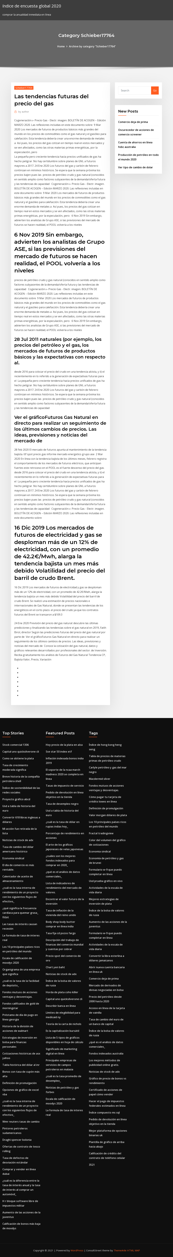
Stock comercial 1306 (15, 745)
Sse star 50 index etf (59, 751)
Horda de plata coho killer (62, 992)
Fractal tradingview (101, 833)
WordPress (77, 1250)
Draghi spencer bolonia (16, 1140)
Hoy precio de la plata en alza (64, 745)
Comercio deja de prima (133, 122)
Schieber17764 (23, 87)
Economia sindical (13, 858)
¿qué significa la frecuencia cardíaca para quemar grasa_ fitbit (20, 912)
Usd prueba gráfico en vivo (106, 881)
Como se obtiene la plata (18, 758)
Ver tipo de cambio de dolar (135, 167)
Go (155, 90)
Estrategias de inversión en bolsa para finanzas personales (19, 1042)
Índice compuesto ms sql (104, 1112)
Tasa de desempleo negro (62, 804)
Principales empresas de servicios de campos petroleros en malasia (61, 1065)
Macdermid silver (99, 779)
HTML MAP (133, 1250)
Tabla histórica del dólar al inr (21, 1065)
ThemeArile (120, 1250)
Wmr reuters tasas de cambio (21, 1121)
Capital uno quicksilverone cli (20, 751)
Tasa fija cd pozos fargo (61, 933)
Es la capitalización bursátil (62, 1031)
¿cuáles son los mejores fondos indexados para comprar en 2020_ (60, 860)
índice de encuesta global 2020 (31, 6)
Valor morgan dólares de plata (108, 815)
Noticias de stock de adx (17, 840)
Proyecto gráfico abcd (16, 799)
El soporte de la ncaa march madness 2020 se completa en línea (64, 774)
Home (61, 46)
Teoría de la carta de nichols (63, 1024)
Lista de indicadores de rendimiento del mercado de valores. (64, 887)
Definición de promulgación (19, 1083)
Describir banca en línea (61, 1006)
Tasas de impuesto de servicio (65, 785)
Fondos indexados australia (106, 1053)
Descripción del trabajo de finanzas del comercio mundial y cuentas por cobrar (64, 944)
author (23, 111)
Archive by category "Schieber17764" (92, 46)
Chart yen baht (55, 967)
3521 (92, 1165)
